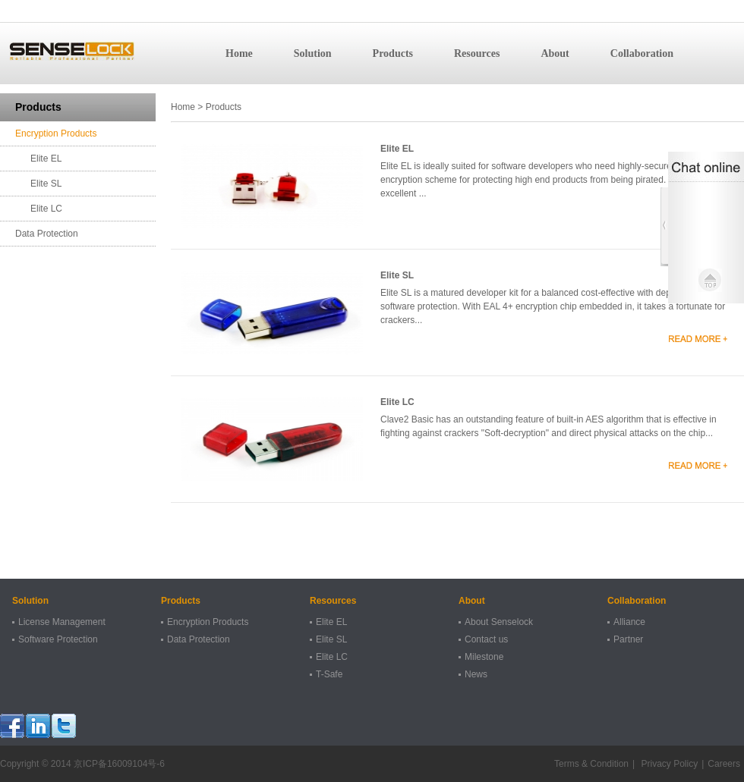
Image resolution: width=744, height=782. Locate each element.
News (476, 674)
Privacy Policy (668, 763)
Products (393, 53)
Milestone (484, 657)
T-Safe (329, 674)
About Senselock (499, 622)
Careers (724, 763)
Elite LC (46, 208)
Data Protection (46, 233)
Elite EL (45, 158)
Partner (628, 639)
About (555, 53)
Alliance (629, 622)
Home (239, 53)
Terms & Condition (591, 763)
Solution (313, 53)
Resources (477, 53)
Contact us (486, 639)
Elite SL (45, 183)
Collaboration (641, 53)
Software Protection (58, 639)
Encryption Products (55, 133)
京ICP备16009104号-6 (119, 763)
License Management (62, 622)
